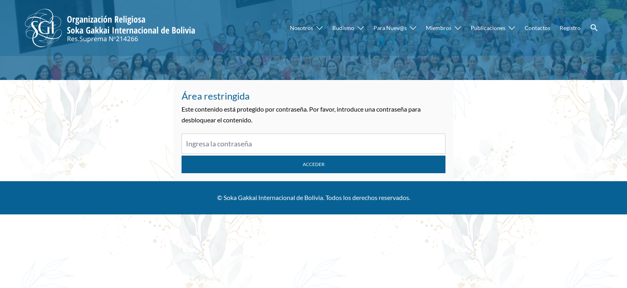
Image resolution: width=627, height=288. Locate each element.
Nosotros (301, 27)
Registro (570, 27)
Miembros (438, 27)
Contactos (537, 27)
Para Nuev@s (390, 27)
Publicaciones (488, 27)
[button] (594, 28)
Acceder (314, 164)
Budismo (343, 27)
